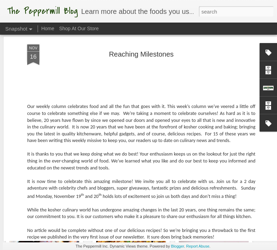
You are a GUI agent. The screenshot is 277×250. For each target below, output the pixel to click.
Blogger (177, 246)
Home (47, 28)
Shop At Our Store (79, 28)
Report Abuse (197, 246)
